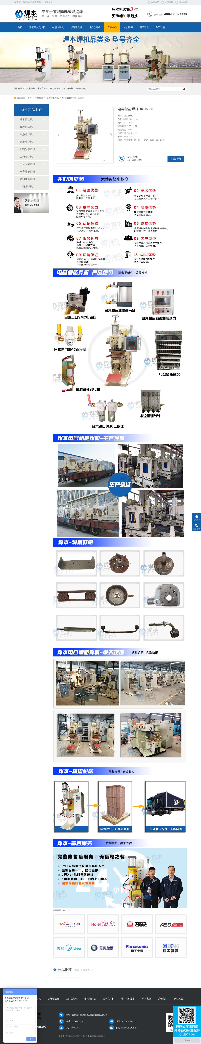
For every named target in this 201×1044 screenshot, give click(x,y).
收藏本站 (155, 2)
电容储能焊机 (27, 171)
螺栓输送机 (26, 126)
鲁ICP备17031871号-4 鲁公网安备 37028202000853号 (85, 1036)
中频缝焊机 (81, 88)
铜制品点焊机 (27, 149)
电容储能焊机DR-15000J (73, 98)
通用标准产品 (53, 98)
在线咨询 (176, 158)
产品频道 (39, 98)
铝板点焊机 (26, 141)
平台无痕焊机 (27, 164)
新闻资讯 (144, 27)
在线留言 (169, 2)
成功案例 (128, 27)
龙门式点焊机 (27, 179)
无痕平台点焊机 (37, 27)
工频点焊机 (26, 156)
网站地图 (183, 2)
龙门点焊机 (94, 27)
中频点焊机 (58, 27)
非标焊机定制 (128, 998)
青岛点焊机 (108, 998)
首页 (20, 27)
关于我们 (160, 27)
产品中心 (112, 27)
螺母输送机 (76, 27)
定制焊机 (31, 88)
